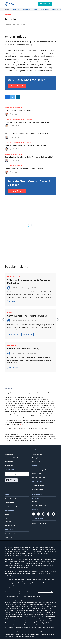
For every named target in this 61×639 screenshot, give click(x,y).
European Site (29, 636)
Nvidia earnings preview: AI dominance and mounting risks (25, 145)
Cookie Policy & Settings (11, 534)
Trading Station (36, 458)
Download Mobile (37, 473)
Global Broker (9, 454)
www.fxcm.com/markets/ (45, 592)
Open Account (45, 4)
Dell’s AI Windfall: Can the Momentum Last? (20, 111)
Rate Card (43, 634)
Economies (9, 29)
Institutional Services (11, 525)
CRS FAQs (21, 636)
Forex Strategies (27, 334)
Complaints (50, 634)
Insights (7, 9)
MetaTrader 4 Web (37, 489)
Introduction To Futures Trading (23, 348)
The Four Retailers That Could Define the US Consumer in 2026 (26, 134)
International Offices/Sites (12, 458)
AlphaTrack (16, 9)
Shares (8, 15)
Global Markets (44, 9)
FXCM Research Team (19, 288)
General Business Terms (31, 634)
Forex (35, 9)
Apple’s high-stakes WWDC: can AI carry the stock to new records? (28, 122)
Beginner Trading (13, 334)
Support (34, 501)
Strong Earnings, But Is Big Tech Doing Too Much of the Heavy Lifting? (29, 157)
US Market (18, 107)
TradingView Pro (37, 454)
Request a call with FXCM (39, 505)
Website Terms (9, 634)
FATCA (16, 636)
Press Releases (9, 461)
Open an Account (17, 86)
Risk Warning (9, 636)
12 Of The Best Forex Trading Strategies (27, 315)
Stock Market (9, 107)
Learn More (17, 191)
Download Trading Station (39, 470)
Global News (27, 119)
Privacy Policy (9, 537)
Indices (54, 9)
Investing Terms (13, 367)
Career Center (9, 465)
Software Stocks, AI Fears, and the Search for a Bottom (24, 169)
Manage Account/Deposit (12, 506)
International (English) (12, 474)
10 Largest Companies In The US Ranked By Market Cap (28, 281)
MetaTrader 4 (36, 461)
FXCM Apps (8, 521)
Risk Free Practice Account (12, 499)
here (20, 424)
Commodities (26, 9)
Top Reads (8, 518)
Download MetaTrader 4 (39, 477)
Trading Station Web (38, 485)
